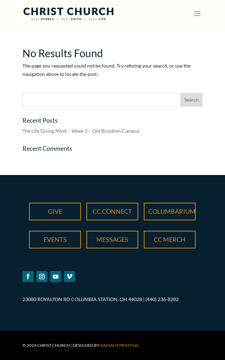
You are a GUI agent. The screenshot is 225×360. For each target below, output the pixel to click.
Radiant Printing (119, 345)
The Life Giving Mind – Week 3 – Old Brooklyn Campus (81, 131)
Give (55, 211)
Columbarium (172, 211)
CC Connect (112, 211)
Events (55, 239)
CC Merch (170, 239)
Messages (112, 239)
